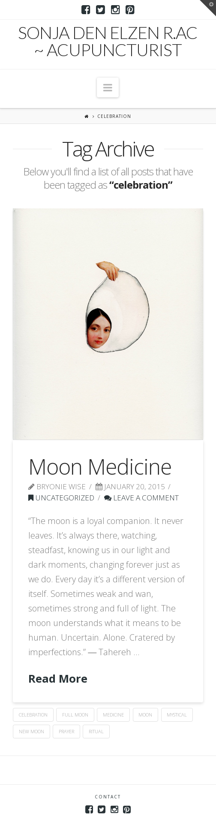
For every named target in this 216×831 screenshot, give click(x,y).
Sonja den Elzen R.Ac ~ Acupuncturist (108, 41)
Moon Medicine (99, 466)
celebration (33, 714)
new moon (31, 731)
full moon (75, 714)
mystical (177, 714)
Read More (57, 678)
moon (145, 714)
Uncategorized (61, 498)
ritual (96, 731)
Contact (108, 797)
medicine (113, 714)
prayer (66, 731)
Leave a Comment (141, 498)
